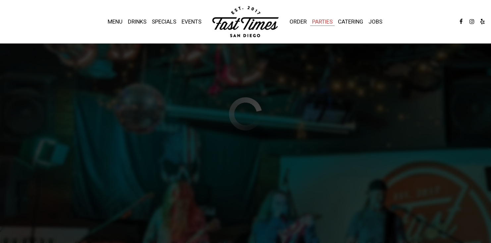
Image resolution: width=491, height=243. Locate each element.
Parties (322, 21)
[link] (245, 22)
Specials (164, 21)
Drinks (137, 21)
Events (191, 21)
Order (298, 21)
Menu (115, 21)
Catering (350, 21)
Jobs (375, 21)
